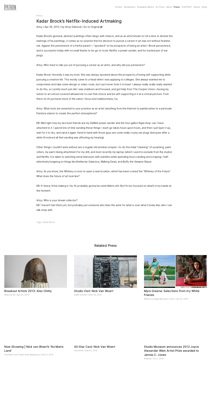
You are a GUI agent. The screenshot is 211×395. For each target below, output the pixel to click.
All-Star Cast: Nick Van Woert (94, 346)
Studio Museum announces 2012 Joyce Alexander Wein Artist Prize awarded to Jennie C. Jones (171, 351)
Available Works (145, 7)
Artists (118, 7)
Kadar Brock (48, 222)
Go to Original (91, 26)
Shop (204, 7)
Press (177, 7)
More (169, 7)
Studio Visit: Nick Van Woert (93, 291)
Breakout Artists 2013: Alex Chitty (28, 291)
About (197, 7)
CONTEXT (186, 7)
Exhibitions (129, 7)
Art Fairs (160, 7)
